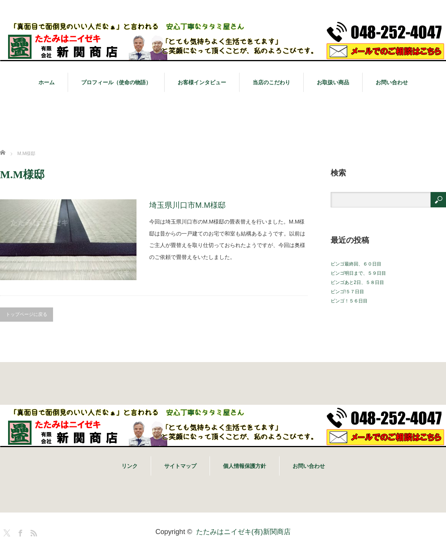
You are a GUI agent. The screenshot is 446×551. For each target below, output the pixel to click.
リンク (129, 466)
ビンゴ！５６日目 (349, 301)
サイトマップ (180, 466)
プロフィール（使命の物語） (116, 82)
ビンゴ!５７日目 (347, 291)
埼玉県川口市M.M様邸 (187, 205)
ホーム (46, 82)
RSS (32, 532)
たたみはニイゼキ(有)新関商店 (243, 532)
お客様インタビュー (202, 82)
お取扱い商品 (333, 82)
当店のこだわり (271, 82)
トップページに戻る (26, 314)
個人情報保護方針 (244, 466)
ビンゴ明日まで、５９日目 (358, 273)
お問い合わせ (392, 82)
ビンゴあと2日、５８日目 (357, 282)
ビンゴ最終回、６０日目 (356, 264)
